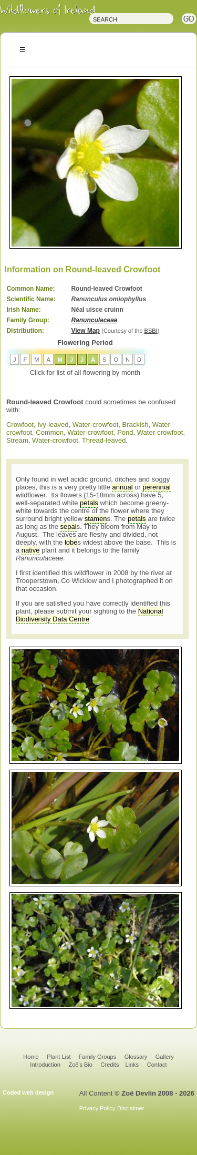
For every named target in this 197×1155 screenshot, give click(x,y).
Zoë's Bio (80, 1064)
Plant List (59, 1057)
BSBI (151, 331)
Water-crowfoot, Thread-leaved (79, 440)
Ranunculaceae (94, 320)
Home (30, 1057)
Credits (110, 1064)
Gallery (164, 1057)
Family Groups (98, 1057)
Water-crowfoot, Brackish (110, 424)
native (31, 550)
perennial (156, 487)
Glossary (136, 1057)
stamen (96, 519)
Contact (157, 1064)
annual (122, 487)
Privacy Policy (97, 1108)
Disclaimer (130, 1108)
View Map (85, 330)
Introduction (45, 1064)
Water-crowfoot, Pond (100, 432)
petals (89, 503)
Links (132, 1064)
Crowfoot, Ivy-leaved (37, 424)
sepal (68, 526)
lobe (71, 542)
